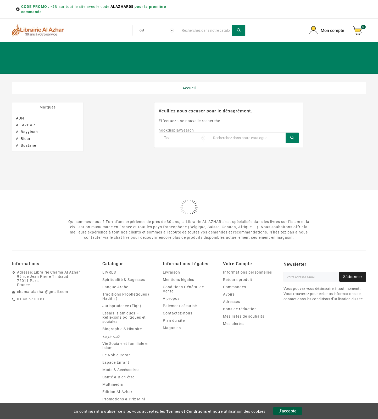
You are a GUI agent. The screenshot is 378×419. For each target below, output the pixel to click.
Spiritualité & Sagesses (123, 279)
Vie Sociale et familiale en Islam (126, 345)
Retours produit (237, 279)
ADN (20, 118)
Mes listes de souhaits (243, 316)
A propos (171, 298)
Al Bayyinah (27, 132)
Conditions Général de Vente (183, 289)
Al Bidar (23, 139)
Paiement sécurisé (180, 306)
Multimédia (112, 384)
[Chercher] (205, 30)
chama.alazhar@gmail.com (42, 292)
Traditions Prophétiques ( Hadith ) (126, 296)
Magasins (172, 328)
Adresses (231, 302)
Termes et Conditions (186, 411)
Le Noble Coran (116, 355)
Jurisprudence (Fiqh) (121, 306)
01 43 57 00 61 (31, 299)
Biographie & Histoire (122, 329)
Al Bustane (26, 145)
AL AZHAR (25, 125)
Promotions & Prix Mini (123, 399)
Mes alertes (233, 324)
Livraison (171, 272)
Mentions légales (178, 279)
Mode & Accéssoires (121, 370)
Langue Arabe (115, 287)
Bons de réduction (240, 309)
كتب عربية (111, 336)
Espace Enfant (115, 362)
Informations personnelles (247, 272)
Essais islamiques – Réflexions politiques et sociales (124, 317)
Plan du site (174, 320)
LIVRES (109, 272)
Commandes (234, 287)
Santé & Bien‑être (118, 377)
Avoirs (229, 294)
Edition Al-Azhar (117, 392)
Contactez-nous (177, 313)
